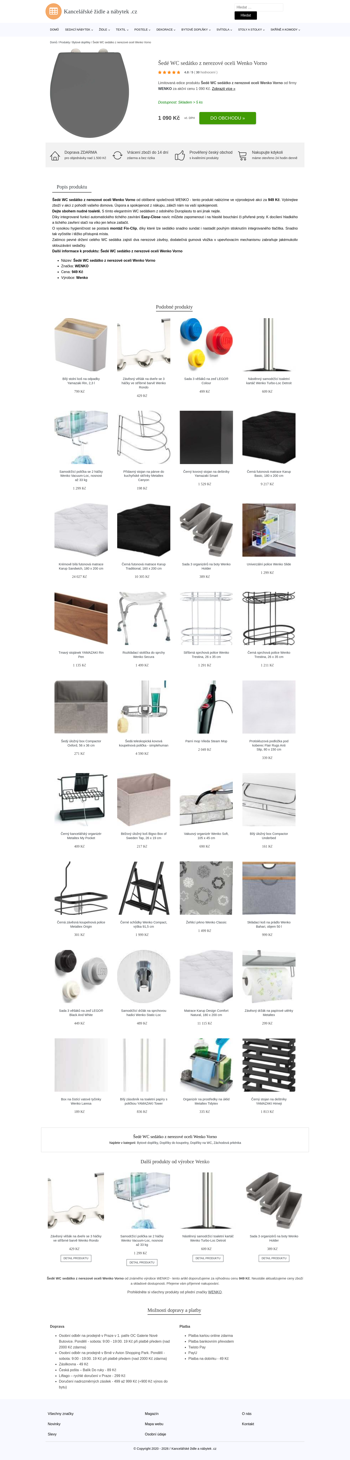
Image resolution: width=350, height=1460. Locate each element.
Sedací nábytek (77, 29)
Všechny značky (61, 1414)
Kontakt (248, 1424)
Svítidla (223, 29)
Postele (141, 29)
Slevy (52, 1434)
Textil (121, 29)
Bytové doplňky (194, 29)
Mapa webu (154, 1424)
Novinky (54, 1424)
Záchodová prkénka (227, 1143)
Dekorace (164, 29)
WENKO (165, 89)
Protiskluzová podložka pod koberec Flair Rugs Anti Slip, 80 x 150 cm (268, 745)
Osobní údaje (155, 1434)
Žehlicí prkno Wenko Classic (206, 922)
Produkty (64, 42)
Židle (103, 29)
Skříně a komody (284, 29)
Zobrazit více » (223, 89)
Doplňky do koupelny (174, 1143)
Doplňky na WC (201, 1143)
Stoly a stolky (250, 29)
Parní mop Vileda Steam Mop (206, 741)
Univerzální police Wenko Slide (269, 564)
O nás (247, 1414)
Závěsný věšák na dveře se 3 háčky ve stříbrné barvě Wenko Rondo (144, 383)
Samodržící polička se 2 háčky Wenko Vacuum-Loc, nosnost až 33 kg (81, 476)
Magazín (151, 1414)
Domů (54, 29)
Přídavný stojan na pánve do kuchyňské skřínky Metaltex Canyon (143, 476)
